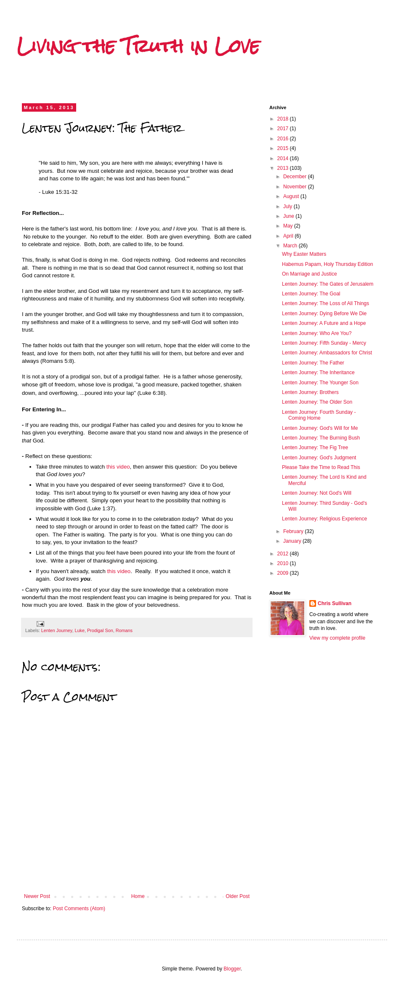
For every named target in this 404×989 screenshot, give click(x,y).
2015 (283, 148)
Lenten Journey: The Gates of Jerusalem (327, 284)
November (295, 187)
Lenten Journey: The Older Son (317, 402)
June (289, 216)
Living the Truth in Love (138, 46)
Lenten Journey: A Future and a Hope (324, 323)
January (293, 541)
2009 (283, 573)
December (295, 177)
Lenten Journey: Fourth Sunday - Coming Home (319, 415)
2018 (283, 119)
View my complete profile (337, 638)
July (288, 206)
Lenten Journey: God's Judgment (319, 458)
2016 (283, 139)
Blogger (232, 969)
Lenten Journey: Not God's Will (316, 493)
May (288, 226)
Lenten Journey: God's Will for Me (320, 428)
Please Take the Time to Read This (321, 467)
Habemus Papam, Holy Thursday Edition (327, 264)
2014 (283, 158)
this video (118, 467)
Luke (79, 630)
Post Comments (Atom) (79, 908)
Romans (124, 630)
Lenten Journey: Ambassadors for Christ (327, 353)
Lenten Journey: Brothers (310, 392)
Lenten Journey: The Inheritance (318, 372)
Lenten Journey (56, 630)
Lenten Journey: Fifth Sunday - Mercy (324, 343)
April (289, 236)
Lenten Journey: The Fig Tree (315, 447)
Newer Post (37, 896)
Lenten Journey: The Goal (311, 294)
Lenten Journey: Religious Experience (324, 519)
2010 (283, 563)
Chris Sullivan (334, 603)
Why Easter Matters (304, 254)
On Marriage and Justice (309, 274)
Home (138, 896)
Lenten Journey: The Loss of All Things (325, 303)
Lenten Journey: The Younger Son (320, 383)
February (294, 531)
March (291, 246)
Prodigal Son (100, 630)
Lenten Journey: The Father (313, 363)
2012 (283, 554)
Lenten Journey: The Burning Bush (321, 438)
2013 (283, 168)
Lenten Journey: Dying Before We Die (324, 313)
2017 (283, 128)
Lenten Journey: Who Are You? (316, 333)
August (291, 196)
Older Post (238, 896)
